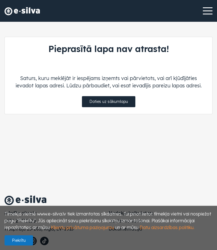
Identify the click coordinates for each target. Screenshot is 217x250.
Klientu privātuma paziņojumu (82, 227)
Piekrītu (19, 240)
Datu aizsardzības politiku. (167, 227)
